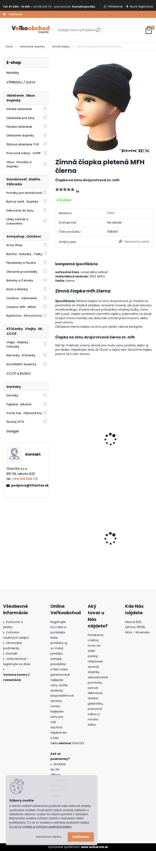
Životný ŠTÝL (15, 422)
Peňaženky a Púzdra (21, 263)
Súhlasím (81, 837)
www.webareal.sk (94, 847)
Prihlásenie (115, 6)
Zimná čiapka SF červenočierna (121, 442)
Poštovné (15, 14)
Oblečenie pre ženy (20, 118)
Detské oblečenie (19, 109)
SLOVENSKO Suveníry (21, 364)
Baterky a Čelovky (19, 280)
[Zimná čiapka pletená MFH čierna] (104, 106)
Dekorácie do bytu (20, 210)
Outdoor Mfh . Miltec (21, 307)
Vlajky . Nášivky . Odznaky (18, 344)
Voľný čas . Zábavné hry (24, 413)
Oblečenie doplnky (32, 46)
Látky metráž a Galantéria (17, 221)
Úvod (9, 46)
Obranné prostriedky (21, 272)
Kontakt (11, 653)
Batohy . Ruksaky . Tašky (24, 254)
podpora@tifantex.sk (28, 485)
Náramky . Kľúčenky (20, 355)
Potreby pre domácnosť (24, 193)
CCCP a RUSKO (18, 373)
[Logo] (31, 30)
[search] (98, 32)
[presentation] (57, 434)
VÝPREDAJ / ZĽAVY (21, 82)
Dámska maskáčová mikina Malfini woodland (77, 539)
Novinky (12, 72)
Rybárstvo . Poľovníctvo (24, 316)
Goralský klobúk (120, 540)
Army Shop (14, 245)
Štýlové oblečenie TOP (22, 144)
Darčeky (12, 395)
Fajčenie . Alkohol (18, 404)
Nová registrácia (141, 6)
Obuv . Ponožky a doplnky (18, 164)
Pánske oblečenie (19, 127)
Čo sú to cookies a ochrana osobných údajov (40, 827)
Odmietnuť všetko (48, 837)
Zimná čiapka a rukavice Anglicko (77, 442)
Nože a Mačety (17, 289)
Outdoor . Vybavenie (21, 298)
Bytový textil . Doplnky (22, 202)
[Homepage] (4, 14)
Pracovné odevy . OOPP (23, 153)
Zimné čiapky (61, 46)
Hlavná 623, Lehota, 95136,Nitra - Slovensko (137, 627)
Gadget (12, 431)
